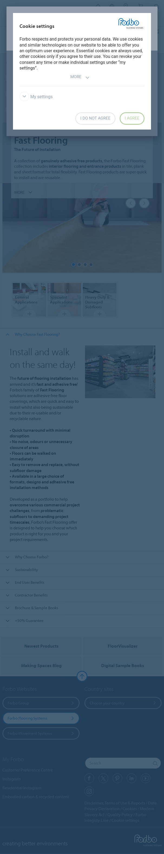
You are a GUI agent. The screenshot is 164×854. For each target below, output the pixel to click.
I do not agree (95, 118)
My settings (36, 96)
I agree (132, 118)
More (80, 77)
